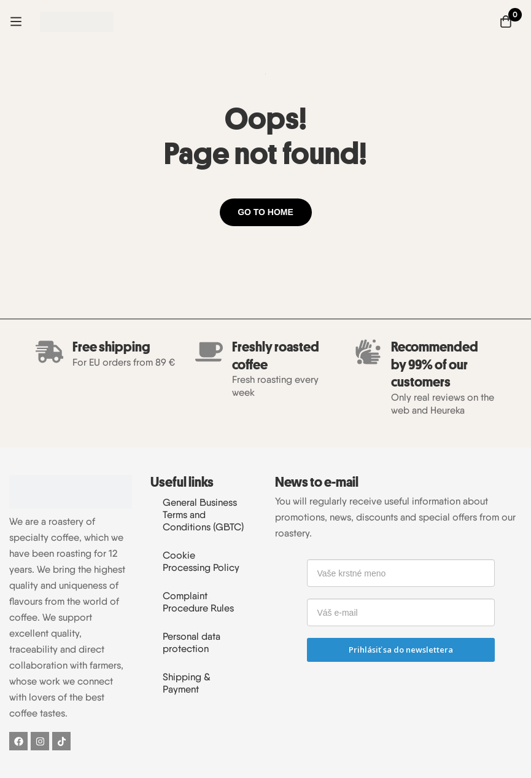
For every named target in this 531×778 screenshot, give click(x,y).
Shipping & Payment (187, 683)
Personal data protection (191, 642)
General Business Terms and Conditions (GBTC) (203, 515)
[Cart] (505, 21)
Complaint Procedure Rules (198, 602)
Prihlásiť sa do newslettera (401, 649)
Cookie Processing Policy (201, 561)
